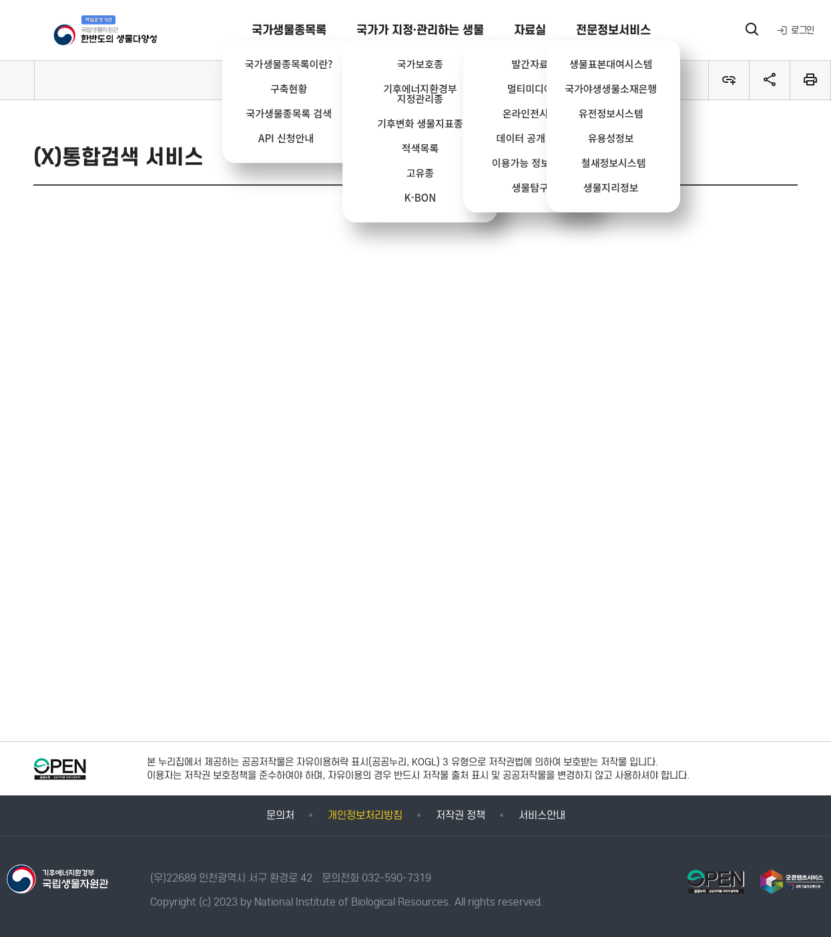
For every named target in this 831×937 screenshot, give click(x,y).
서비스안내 (542, 815)
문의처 (280, 815)
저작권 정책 (460, 815)
